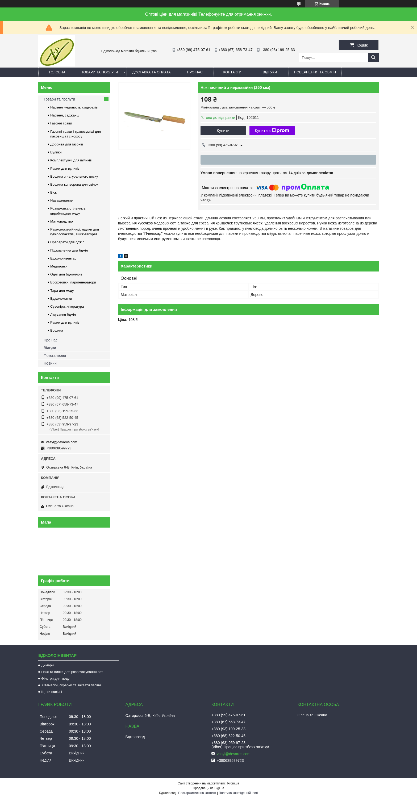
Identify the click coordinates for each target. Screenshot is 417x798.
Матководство (61, 221)
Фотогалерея (55, 355)
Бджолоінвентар (63, 258)
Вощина (56, 330)
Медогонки (59, 266)
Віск (53, 192)
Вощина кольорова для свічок (74, 184)
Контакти (232, 72)
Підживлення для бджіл (69, 250)
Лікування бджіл (63, 314)
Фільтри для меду (55, 678)
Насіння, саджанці (64, 115)
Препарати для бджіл (67, 242)
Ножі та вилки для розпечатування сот (72, 672)
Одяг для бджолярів (66, 274)
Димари (47, 665)
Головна (57, 72)
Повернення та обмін (315, 72)
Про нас (195, 72)
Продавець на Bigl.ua (208, 788)
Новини (50, 363)
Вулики (56, 152)
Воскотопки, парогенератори (73, 282)
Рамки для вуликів (65, 168)
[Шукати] (373, 57)
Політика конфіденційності (238, 793)
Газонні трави (61, 123)
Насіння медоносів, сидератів (74, 107)
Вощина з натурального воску (74, 176)
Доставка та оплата (151, 72)
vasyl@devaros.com (61, 442)
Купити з (272, 130)
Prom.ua (233, 783)
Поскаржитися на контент (197, 793)
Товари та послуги (99, 72)
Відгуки (270, 72)
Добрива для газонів (66, 144)
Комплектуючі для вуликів (71, 160)
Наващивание (61, 200)
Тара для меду (62, 291)
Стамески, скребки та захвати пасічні (71, 685)
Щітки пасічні (51, 692)
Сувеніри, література (67, 306)
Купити (223, 130)
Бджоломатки (61, 298)
